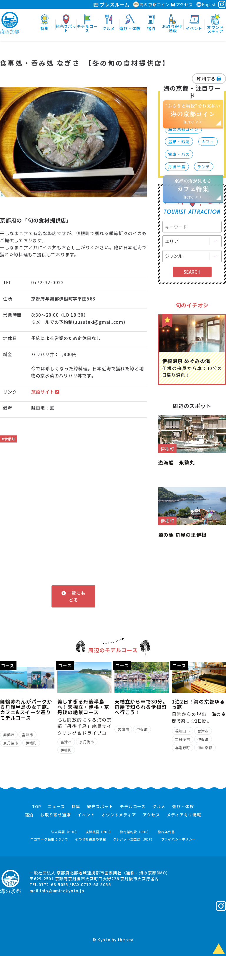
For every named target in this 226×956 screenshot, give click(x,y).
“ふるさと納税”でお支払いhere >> (193, 114)
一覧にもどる (74, 596)
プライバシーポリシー (178, 839)
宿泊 (29, 815)
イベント (86, 815)
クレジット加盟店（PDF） (133, 839)
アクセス (182, 4)
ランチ (203, 166)
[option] (73, 142)
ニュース (56, 807)
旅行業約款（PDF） (135, 831)
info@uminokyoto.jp (62, 891)
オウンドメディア (119, 815)
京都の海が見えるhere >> (192, 189)
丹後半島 (176, 166)
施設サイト (45, 392)
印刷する (209, 78)
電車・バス (179, 154)
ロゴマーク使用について (49, 839)
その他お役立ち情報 (90, 839)
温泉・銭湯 (179, 141)
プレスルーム (111, 4)
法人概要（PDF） (65, 831)
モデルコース (133, 807)
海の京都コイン (151, 4)
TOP (36, 807)
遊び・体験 (183, 807)
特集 (76, 807)
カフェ (208, 141)
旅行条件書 (166, 831)
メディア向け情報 (184, 815)
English (206, 4)
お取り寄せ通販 (55, 815)
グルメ (158, 807)
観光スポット (100, 807)
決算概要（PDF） (99, 831)
